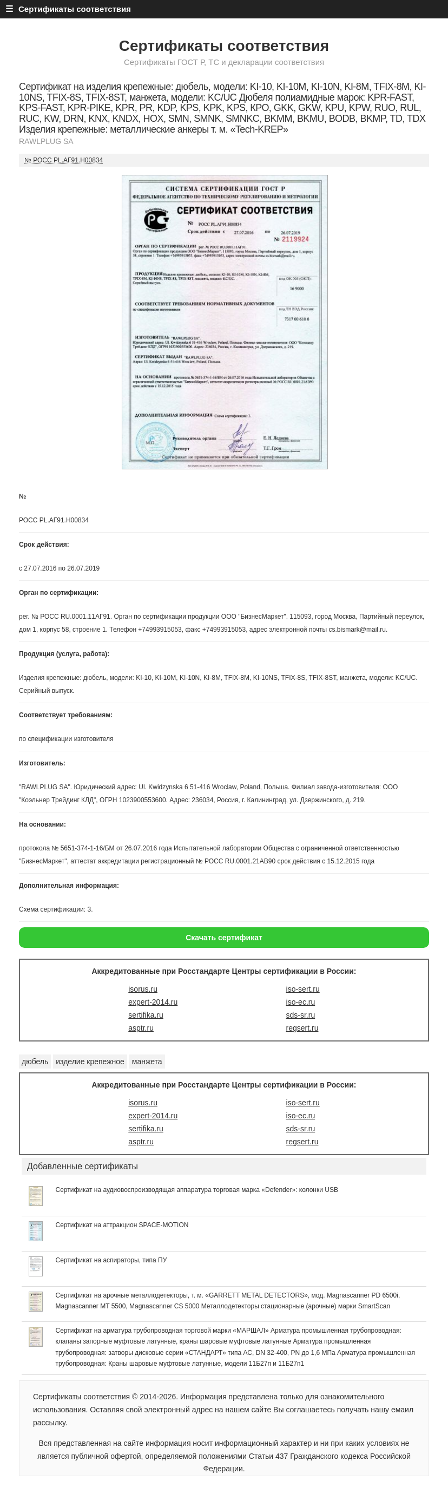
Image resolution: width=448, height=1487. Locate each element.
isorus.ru (142, 989)
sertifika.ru (145, 1015)
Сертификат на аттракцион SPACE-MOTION (121, 1225)
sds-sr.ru (300, 1015)
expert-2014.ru (152, 1002)
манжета (147, 1061)
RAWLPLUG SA (46, 141)
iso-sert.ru (303, 989)
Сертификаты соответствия (224, 45)
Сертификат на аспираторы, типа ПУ (111, 1260)
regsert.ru (302, 1028)
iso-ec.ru (300, 1002)
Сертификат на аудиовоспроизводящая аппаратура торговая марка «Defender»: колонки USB (196, 1190)
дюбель (35, 1061)
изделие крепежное (90, 1061)
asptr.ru (141, 1028)
